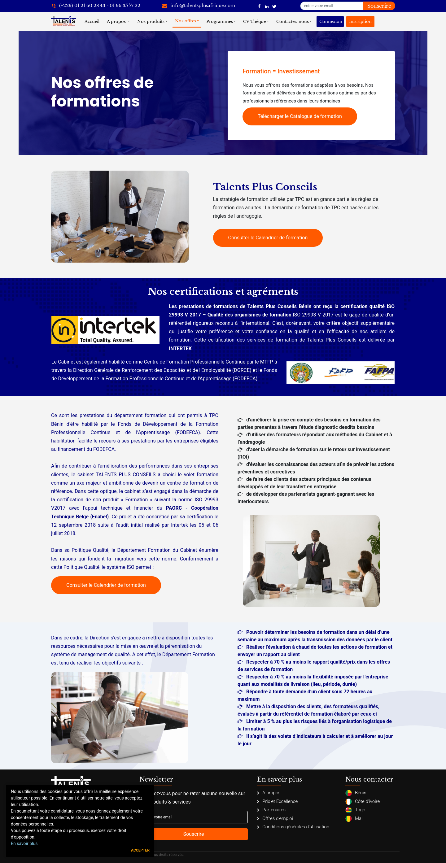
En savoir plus (24, 843)
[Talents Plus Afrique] (259, 6)
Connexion (330, 21)
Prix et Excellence (277, 801)
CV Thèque (254, 21)
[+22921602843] (95, 6)
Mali (354, 819)
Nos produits (150, 21)
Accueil (93, 21)
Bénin (355, 793)
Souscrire (379, 6)
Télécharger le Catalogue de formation (300, 116)
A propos (117, 21)
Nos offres (185, 21)
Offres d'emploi (275, 818)
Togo (355, 810)
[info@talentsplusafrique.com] (198, 6)
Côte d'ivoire (362, 802)
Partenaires (271, 810)
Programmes (219, 21)
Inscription (360, 21)
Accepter (140, 850)
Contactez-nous (292, 21)
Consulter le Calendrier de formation (268, 238)
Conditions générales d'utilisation (293, 827)
